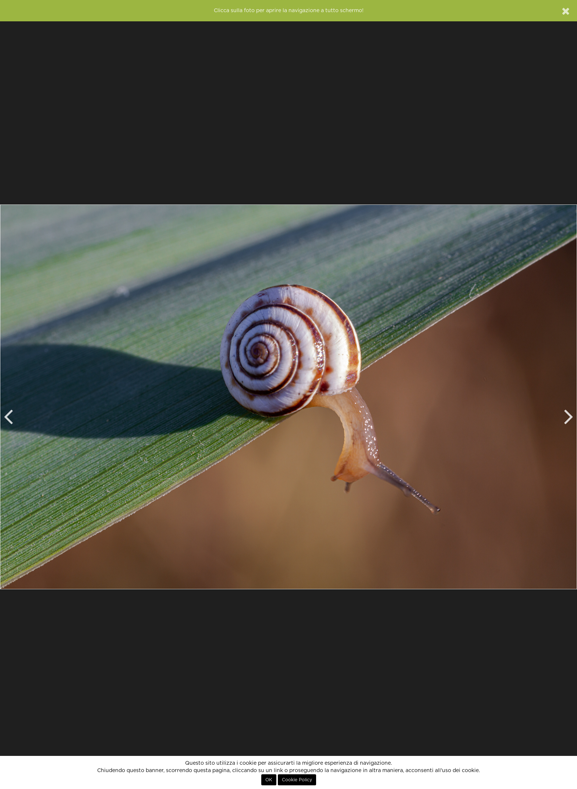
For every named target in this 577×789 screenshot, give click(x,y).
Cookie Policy (297, 780)
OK (268, 780)
